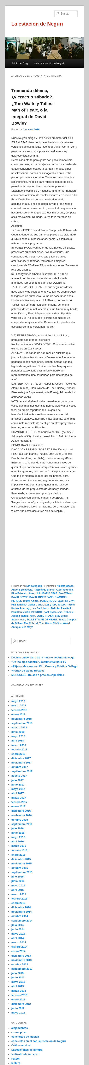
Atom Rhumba (64, 589)
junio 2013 (18, 977)
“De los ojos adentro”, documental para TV (38, 661)
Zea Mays (27, 627)
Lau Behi (36, 608)
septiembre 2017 (21, 771)
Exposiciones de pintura (26, 1049)
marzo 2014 (18, 942)
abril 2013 (17, 986)
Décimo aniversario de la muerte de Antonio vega (42, 657)
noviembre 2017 (21, 762)
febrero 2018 (19, 749)
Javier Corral (35, 604)
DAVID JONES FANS (41, 597)
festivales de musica (24, 1054)
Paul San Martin (20, 612)
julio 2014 (17, 925)
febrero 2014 (19, 946)
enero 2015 (18, 902)
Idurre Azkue (30, 600)
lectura (15, 1063)
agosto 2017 (19, 775)
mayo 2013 (18, 981)
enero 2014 (18, 951)
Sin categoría (34, 586)
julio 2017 (17, 780)
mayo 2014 (18, 933)
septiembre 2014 (21, 920)
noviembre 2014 (21, 911)
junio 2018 (18, 731)
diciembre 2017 (21, 758)
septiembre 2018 (21, 723)
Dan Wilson (65, 593)
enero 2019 (18, 714)
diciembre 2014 (21, 907)
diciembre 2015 (21, 859)
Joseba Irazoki (66, 604)
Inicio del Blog (20, 63)
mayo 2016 (18, 837)
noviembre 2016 (21, 815)
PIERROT (36, 612)
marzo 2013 (18, 990)
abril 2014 (17, 938)
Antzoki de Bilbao (44, 589)
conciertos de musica (25, 1036)
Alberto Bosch (65, 586)
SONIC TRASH (45, 615)
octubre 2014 (19, 916)
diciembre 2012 (21, 1003)
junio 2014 (18, 929)
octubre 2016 (19, 819)
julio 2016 (17, 828)
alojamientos (19, 1027)
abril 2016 (17, 841)
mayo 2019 (18, 701)
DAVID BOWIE (19, 597)
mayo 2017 (18, 788)
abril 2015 (17, 889)
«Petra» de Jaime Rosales (27, 670)
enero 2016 (18, 854)
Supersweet (18, 619)
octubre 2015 (19, 867)
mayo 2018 (18, 736)
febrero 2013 (19, 995)
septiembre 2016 (21, 824)
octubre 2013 (19, 964)
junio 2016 (18, 832)
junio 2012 (18, 1008)
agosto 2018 (19, 727)
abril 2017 (17, 793)
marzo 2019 (18, 705)
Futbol (15, 1058)
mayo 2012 (18, 1012)
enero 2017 (18, 806)
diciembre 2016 (21, 810)
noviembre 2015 (21, 863)
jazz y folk (50, 604)
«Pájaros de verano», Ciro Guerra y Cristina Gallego (44, 666)
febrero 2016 (19, 850)
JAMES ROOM (48, 600)
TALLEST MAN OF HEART (42, 619)
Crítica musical (21, 1045)
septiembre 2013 (21, 968)
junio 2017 (18, 784)
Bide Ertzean (18, 593)
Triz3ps (57, 623)
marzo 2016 (18, 845)
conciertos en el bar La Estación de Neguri (38, 1041)
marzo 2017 (18, 797)
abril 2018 (17, 740)
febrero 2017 (19, 802)
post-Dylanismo (53, 612)
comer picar (19, 1032)
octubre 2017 (19, 766)
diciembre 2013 (21, 955)
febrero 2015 (19, 898)
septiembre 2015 (21, 872)
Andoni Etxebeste (21, 589)
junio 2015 (18, 880)
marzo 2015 (18, 894)
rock (32, 615)
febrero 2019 (19, 710)
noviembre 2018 (21, 718)
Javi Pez (63, 600)
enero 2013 (18, 999)
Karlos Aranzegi (20, 608)
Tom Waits (45, 623)
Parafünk (66, 608)
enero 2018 (18, 753)
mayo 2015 (18, 885)
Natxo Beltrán (51, 608)
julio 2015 (17, 876)
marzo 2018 (18, 745)
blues (31, 593)
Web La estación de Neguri (49, 63)
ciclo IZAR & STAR (47, 593)
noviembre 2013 (21, 960)
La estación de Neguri (37, 24)
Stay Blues (61, 615)
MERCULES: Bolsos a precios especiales (37, 675)
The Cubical (31, 623)
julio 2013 (17, 973)
